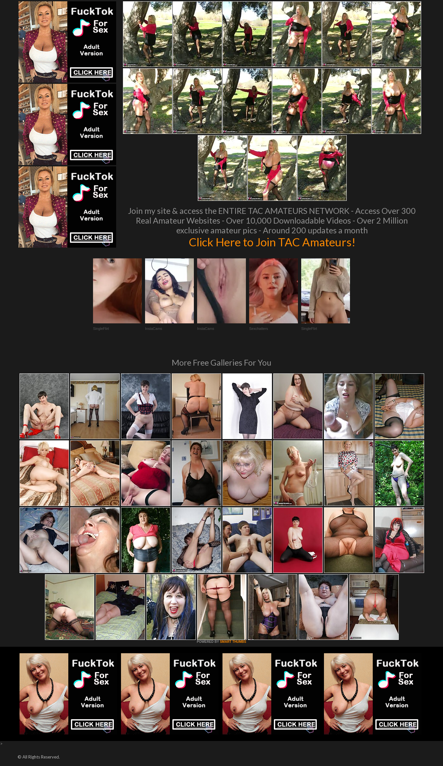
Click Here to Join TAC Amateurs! (272, 242)
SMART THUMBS (233, 641)
